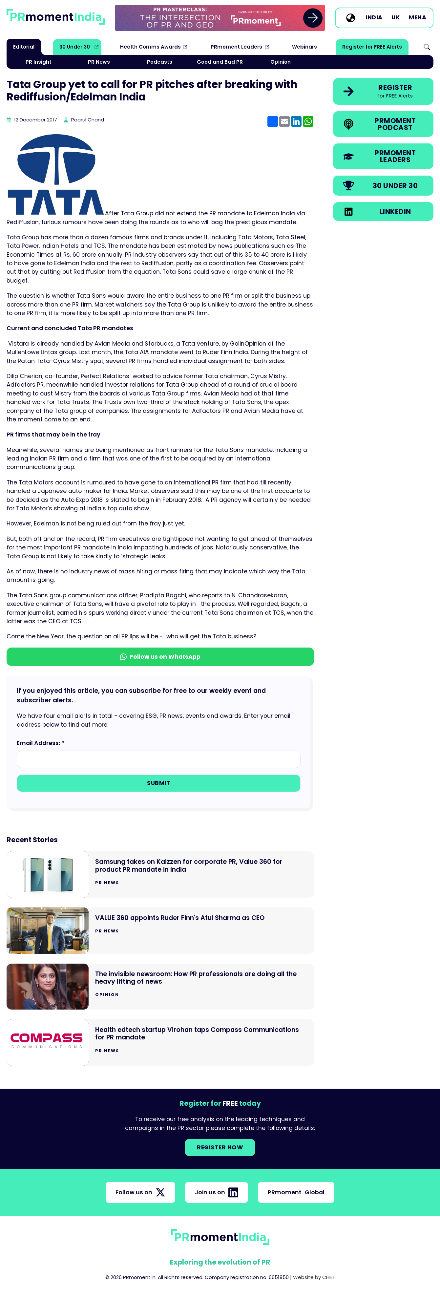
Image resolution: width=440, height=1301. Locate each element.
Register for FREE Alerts (372, 46)
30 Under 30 (74, 46)
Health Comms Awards (150, 46)
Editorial (23, 46)
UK (395, 17)
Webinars (304, 46)
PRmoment (296, 1192)
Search (426, 47)
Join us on (216, 1192)
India (374, 17)
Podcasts (159, 61)
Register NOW (220, 1147)
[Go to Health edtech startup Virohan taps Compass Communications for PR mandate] (160, 1042)
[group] (220, 18)
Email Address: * (40, 743)
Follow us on (140, 1192)
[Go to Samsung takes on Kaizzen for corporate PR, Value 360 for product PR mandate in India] (160, 874)
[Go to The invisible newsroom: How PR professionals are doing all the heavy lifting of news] (160, 987)
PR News (99, 61)
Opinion (280, 61)
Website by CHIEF (314, 1277)
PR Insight (39, 61)
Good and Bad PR (220, 61)
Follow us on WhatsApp (160, 657)
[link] (220, 18)
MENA (417, 17)
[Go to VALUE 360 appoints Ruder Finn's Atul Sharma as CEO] (160, 930)
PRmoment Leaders (236, 46)
